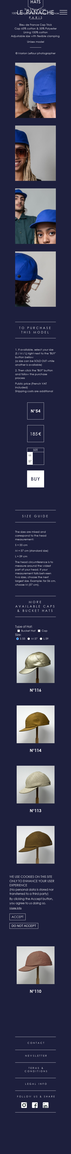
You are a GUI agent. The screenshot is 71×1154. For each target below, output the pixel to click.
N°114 (35, 751)
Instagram (24, 1105)
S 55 (22, 638)
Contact (36, 1042)
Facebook (35, 1105)
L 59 (46, 638)
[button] (35, 90)
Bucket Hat (28, 630)
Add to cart (35, 478)
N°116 (35, 691)
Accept (17, 917)
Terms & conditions (36, 1070)
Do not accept (24, 925)
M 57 (29, 458)
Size (35, 449)
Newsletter (36, 1055)
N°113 (35, 811)
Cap (45, 630)
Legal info (36, 1083)
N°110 (35, 992)
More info (15, 908)
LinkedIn (45, 1105)
